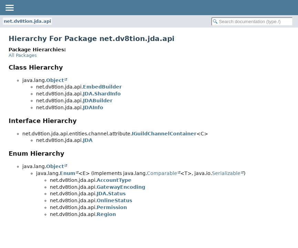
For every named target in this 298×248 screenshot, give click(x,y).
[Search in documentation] (252, 21)
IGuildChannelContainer (164, 133)
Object (55, 80)
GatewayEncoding (121, 187)
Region (106, 214)
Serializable (226, 173)
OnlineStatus (114, 200)
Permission (112, 207)
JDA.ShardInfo (102, 93)
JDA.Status (111, 193)
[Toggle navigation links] (9, 7)
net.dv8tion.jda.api (27, 21)
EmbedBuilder (102, 87)
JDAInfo (93, 107)
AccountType (114, 180)
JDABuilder (98, 100)
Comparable (162, 173)
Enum (67, 173)
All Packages (23, 55)
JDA (88, 140)
